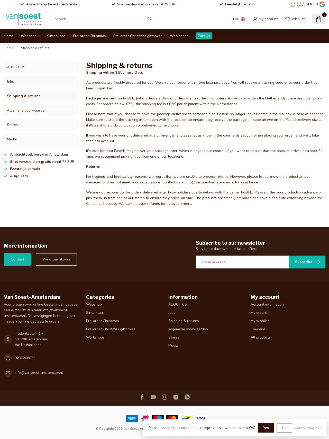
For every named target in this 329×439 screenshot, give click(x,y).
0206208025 (25, 358)
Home (8, 35)
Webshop (28, 35)
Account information (267, 304)
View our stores (56, 259)
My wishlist (260, 320)
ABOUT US (16, 67)
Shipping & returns (35, 48)
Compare (258, 329)
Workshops (179, 35)
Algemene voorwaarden (27, 110)
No (284, 427)
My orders (259, 312)
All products (261, 337)
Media (12, 139)
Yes (266, 427)
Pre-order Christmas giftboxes (137, 35)
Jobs (10, 81)
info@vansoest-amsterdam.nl (210, 182)
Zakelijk (204, 35)
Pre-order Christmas (89, 35)
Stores (12, 124)
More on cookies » (307, 428)
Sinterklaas (56, 35)
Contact (17, 259)
